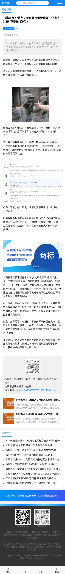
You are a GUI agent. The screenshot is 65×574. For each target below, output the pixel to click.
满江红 (18, 28)
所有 (40, 570)
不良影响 (8, 28)
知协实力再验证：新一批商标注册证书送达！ (29, 454)
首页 (8, 570)
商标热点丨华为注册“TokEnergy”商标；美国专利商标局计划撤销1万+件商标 (34, 469)
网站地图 (39, 558)
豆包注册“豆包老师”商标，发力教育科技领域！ (30, 445)
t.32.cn (19, 555)
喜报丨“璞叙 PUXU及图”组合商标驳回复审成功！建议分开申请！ (34, 459)
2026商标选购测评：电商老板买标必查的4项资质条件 (34, 440)
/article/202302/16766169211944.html (36, 390)
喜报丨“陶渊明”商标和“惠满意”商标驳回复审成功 (31, 478)
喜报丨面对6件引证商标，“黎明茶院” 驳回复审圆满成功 (34, 473)
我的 (56, 570)
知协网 (6, 3)
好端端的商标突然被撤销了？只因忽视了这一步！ (31, 483)
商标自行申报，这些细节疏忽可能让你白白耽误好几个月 (34, 450)
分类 (24, 570)
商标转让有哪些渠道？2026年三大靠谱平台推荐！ (32, 464)
